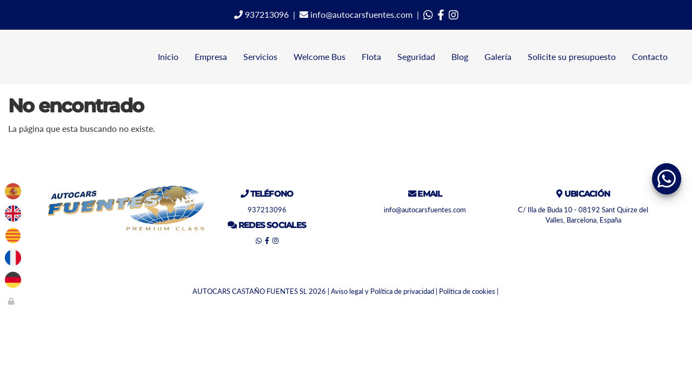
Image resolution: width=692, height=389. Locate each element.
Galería (497, 56)
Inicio (168, 56)
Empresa (211, 56)
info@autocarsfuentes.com (356, 14)
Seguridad (416, 56)
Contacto (650, 56)
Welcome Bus (319, 56)
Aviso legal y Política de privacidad (382, 291)
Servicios (260, 56)
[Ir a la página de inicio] (5, 57)
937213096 (261, 14)
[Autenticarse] (12, 301)
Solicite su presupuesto (572, 56)
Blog (459, 56)
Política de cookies (467, 291)
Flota (371, 56)
